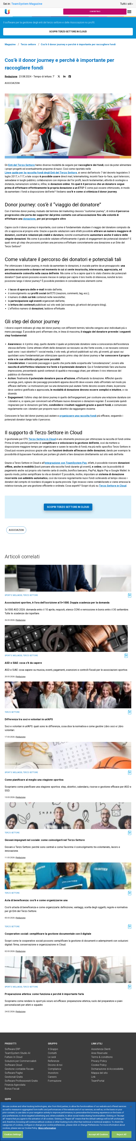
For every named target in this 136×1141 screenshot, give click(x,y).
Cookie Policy (99, 1064)
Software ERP (12, 1049)
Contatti (52, 1053)
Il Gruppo (53, 1049)
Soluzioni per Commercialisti (20, 1060)
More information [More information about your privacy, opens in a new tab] (47, 1128)
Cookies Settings (12, 1134)
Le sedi (52, 1057)
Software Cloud (13, 1064)
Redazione (11, 76)
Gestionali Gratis (14, 1076)
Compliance (54, 1068)
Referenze (53, 1060)
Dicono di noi (55, 1064)
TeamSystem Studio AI (17, 1053)
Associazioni (12, 83)
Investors (53, 1072)
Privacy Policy (99, 1060)
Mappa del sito (99, 1072)
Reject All (121, 1134)
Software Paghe (14, 1072)
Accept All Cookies (98, 1134)
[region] (68, 1121)
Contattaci (95, 11)
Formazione (54, 1080)
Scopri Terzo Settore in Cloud (68, 506)
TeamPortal (97, 1080)
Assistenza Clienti (100, 1049)
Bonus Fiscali (12, 1088)
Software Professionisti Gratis (21, 1080)
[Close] (130, 1106)
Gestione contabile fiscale (19, 1068)
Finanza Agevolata (15, 1084)
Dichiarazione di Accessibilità (107, 1068)
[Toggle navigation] (129, 12)
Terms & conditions (102, 1057)
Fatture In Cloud (13, 1057)
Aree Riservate (99, 1053)
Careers (52, 1076)
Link (93, 1076)
